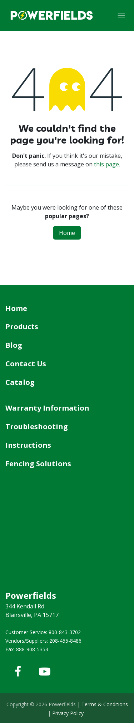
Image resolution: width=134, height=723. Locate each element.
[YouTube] (44, 671)
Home (67, 233)
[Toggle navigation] (121, 15)
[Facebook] (17, 671)
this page (106, 164)
